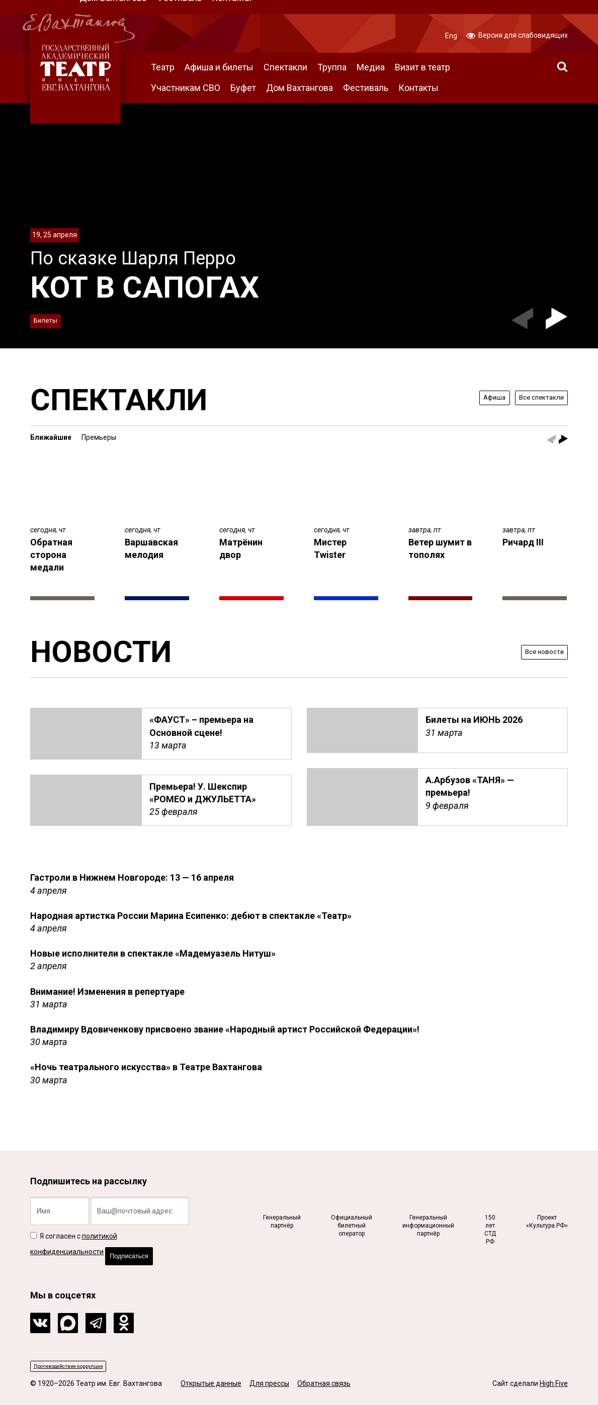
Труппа (332, 67)
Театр (163, 67)
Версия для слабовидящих (517, 35)
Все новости (536, 651)
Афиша (471, 397)
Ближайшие (50, 437)
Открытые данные (211, 1384)
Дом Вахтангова (299, 87)
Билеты (51, 318)
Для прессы (269, 1384)
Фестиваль (365, 87)
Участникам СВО (185, 87)
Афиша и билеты (219, 67)
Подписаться (139, 1248)
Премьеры (98, 437)
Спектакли (285, 67)
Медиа (371, 67)
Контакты (418, 87)
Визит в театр (422, 67)
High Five (554, 1384)
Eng (451, 36)
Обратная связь (324, 1384)
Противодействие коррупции (83, 1364)
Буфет (243, 87)
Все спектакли (532, 397)
